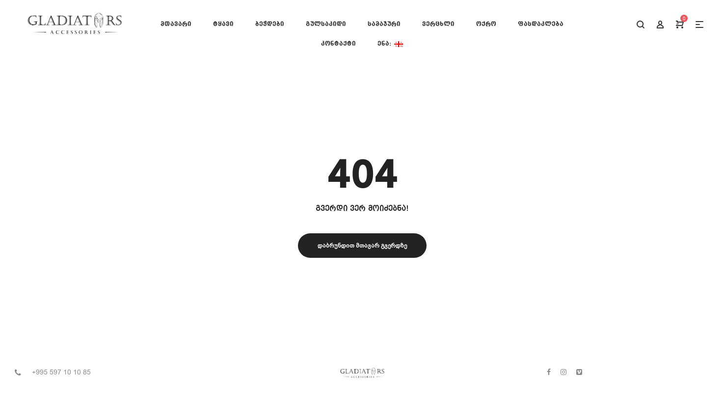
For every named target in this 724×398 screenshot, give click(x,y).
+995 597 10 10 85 (61, 372)
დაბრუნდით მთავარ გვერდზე (362, 245)
